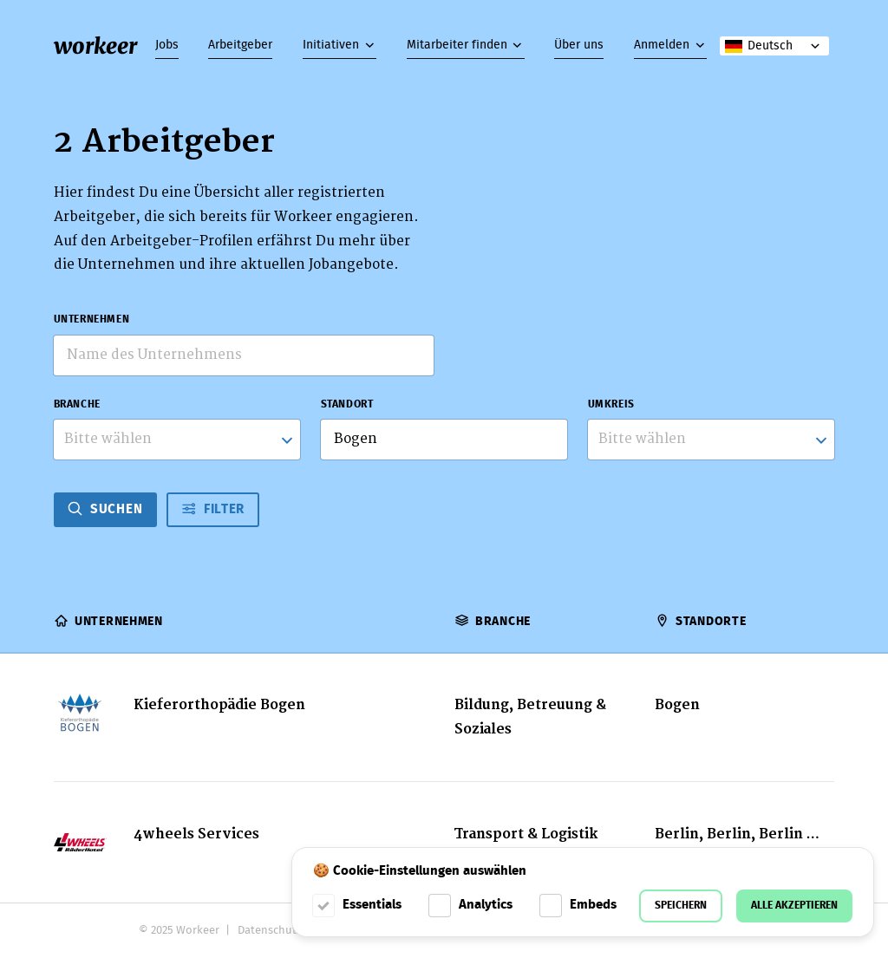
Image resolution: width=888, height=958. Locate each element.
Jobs (167, 45)
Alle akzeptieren (794, 905)
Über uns (579, 45)
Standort (347, 404)
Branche (77, 404)
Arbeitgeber (240, 45)
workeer (95, 46)
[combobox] (177, 439)
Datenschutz (270, 931)
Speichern (681, 905)
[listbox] (711, 439)
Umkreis (611, 404)
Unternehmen (92, 319)
